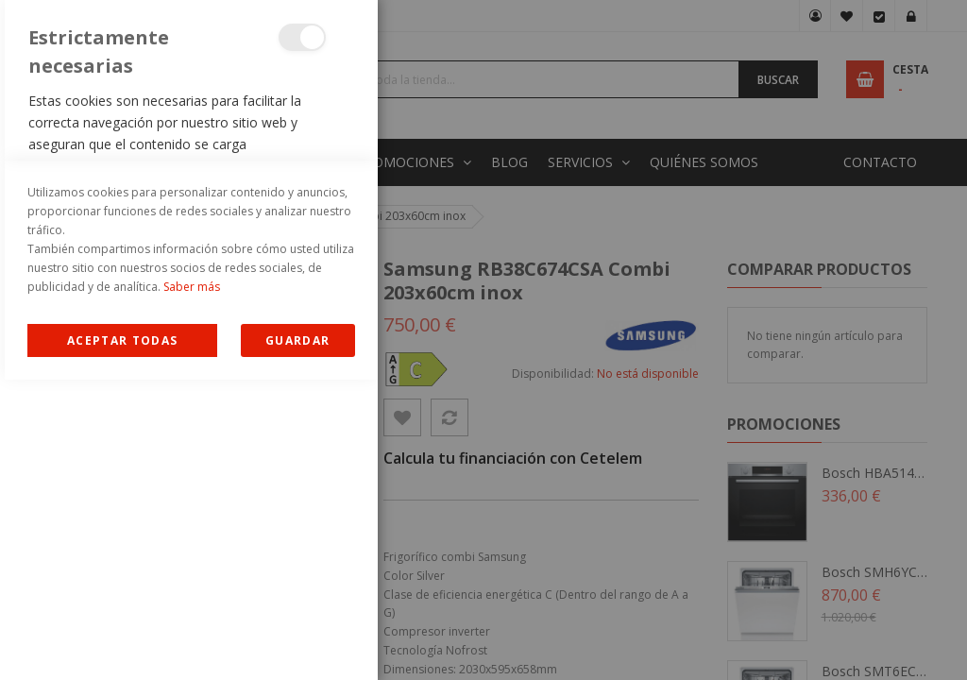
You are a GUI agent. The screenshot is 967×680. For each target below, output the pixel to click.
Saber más (191, 587)
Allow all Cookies (122, 641)
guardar (297, 641)
